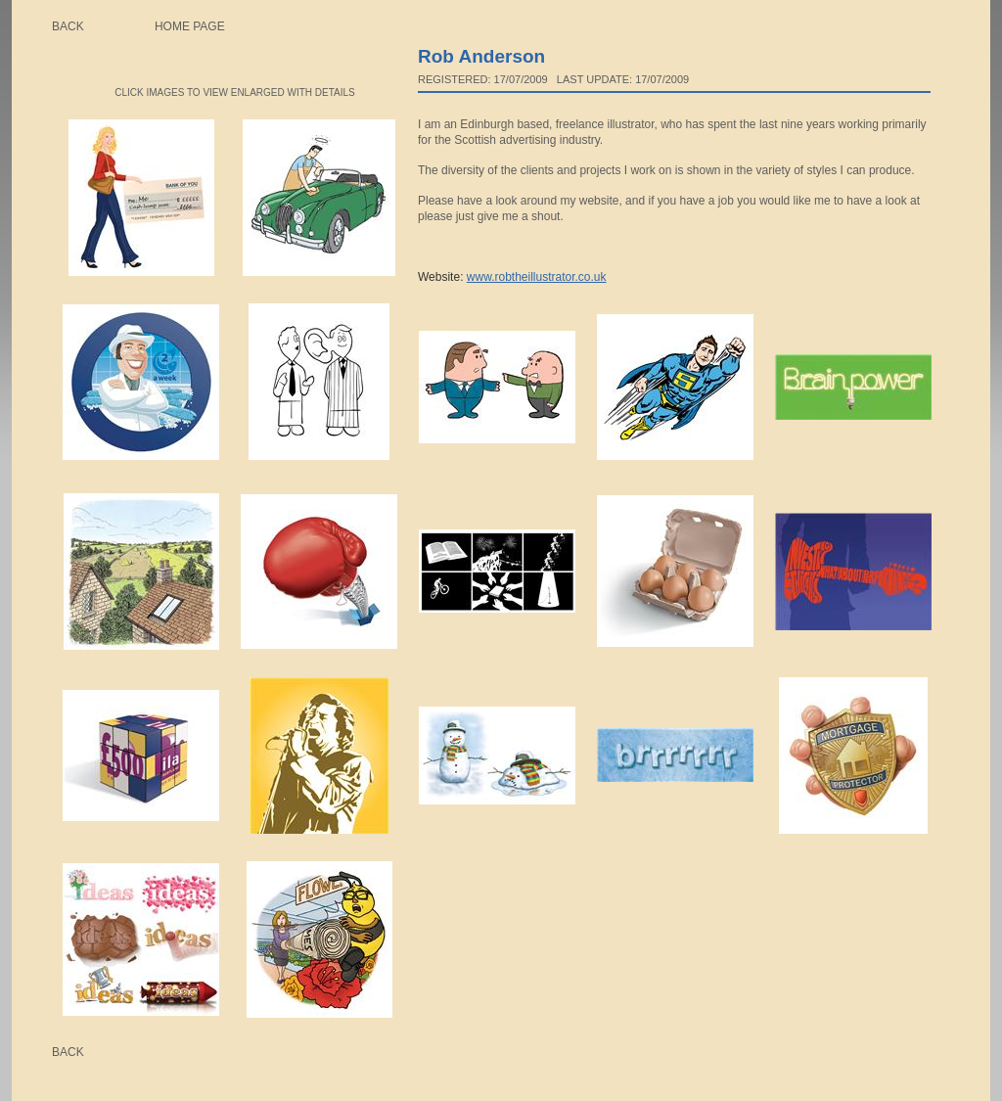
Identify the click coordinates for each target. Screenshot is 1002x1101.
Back (68, 26)
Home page (190, 26)
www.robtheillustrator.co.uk (537, 277)
